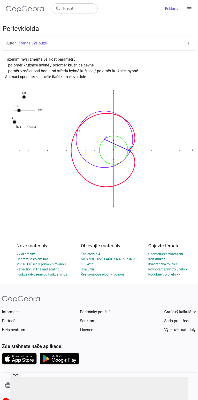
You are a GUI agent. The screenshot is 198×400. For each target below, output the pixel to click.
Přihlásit (171, 8)
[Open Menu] (189, 9)
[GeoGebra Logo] (25, 9)
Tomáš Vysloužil (33, 43)
